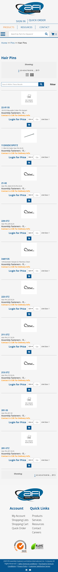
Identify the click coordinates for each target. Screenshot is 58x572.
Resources (38, 524)
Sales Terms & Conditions (27, 564)
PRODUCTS (8, 27)
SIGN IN (21, 21)
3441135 (5, 258)
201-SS (4, 410)
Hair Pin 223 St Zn (7, 300)
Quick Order (19, 528)
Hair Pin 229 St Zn (7, 224)
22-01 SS (5, 107)
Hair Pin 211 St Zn (7, 337)
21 (37, 70)
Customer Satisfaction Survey (39, 566)
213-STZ (5, 372)
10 (32, 70)
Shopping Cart (20, 524)
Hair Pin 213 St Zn (7, 375)
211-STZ (5, 334)
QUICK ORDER (37, 20)
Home (4, 42)
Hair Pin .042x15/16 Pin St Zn (11, 186)
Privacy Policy (22, 566)
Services (36, 520)
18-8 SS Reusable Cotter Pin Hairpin (14, 110)
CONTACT (44, 27)
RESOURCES (26, 27)
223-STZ (5, 296)
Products (37, 516)
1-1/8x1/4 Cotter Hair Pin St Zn (12, 148)
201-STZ (5, 448)
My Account (18, 516)
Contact (36, 528)
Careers (36, 532)
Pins (12, 42)
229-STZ (5, 221)
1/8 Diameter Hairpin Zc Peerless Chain (15, 262)
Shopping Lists (20, 520)
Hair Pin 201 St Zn (7, 451)
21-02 (4, 183)
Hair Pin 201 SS (6, 413)
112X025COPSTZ (9, 145)
